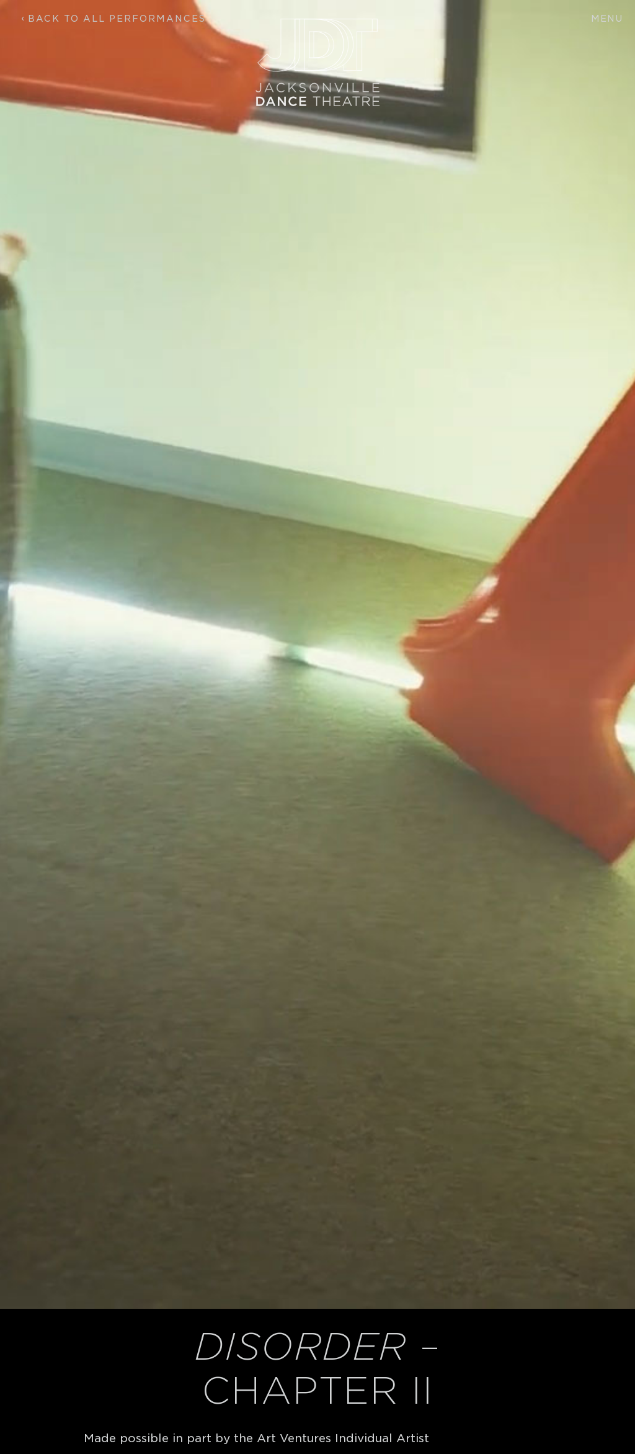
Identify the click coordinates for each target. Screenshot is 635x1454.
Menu (607, 19)
